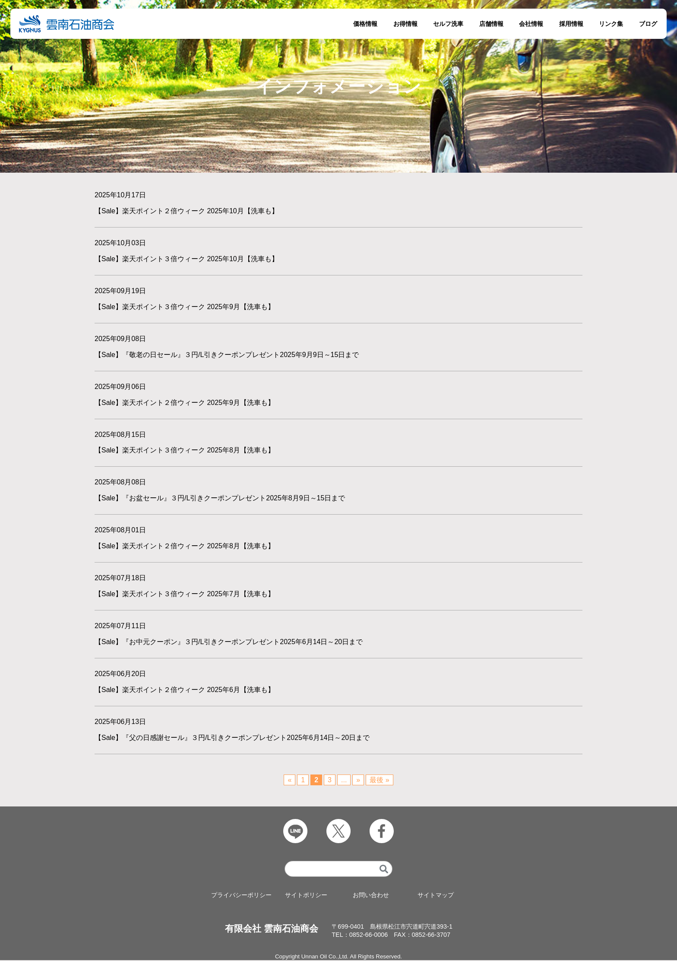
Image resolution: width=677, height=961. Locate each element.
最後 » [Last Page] (379, 780)
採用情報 (571, 23)
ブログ (648, 23)
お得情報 (405, 23)
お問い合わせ (371, 895)
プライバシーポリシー (241, 895)
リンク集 (611, 23)
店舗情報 (491, 23)
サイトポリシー (306, 895)
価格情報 (365, 23)
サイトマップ (436, 895)
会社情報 (531, 23)
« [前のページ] (289, 780)
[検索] (384, 869)
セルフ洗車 (448, 23)
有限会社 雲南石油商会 (271, 929)
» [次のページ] (358, 780)
